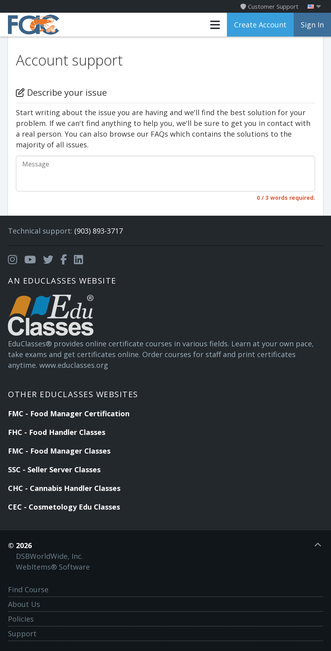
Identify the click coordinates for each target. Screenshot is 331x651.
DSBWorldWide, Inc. (49, 556)
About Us (24, 604)
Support (22, 633)
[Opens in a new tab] (12, 260)
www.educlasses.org (73, 365)
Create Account (260, 24)
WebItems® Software (53, 567)
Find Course (28, 589)
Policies (21, 619)
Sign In (312, 24)
